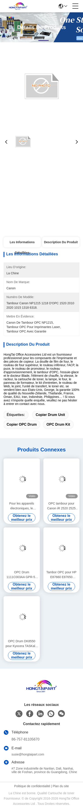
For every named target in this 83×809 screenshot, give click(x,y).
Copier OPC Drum (22, 424)
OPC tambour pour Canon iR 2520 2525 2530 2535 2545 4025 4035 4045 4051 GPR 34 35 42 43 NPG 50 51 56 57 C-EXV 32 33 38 (61, 506)
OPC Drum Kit (58, 424)
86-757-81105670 (25, 739)
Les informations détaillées (22, 243)
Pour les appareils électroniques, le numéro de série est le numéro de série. (21, 506)
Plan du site (61, 786)
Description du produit (61, 242)
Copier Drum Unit (50, 415)
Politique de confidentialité (32, 786)
